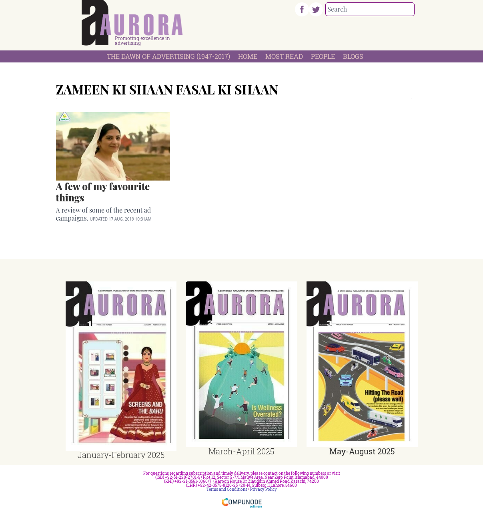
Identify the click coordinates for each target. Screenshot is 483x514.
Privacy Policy (263, 489)
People (323, 56)
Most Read (284, 56)
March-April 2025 (241, 451)
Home (247, 56)
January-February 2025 (121, 455)
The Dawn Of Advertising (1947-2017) (168, 56)
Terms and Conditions (226, 489)
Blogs (353, 56)
